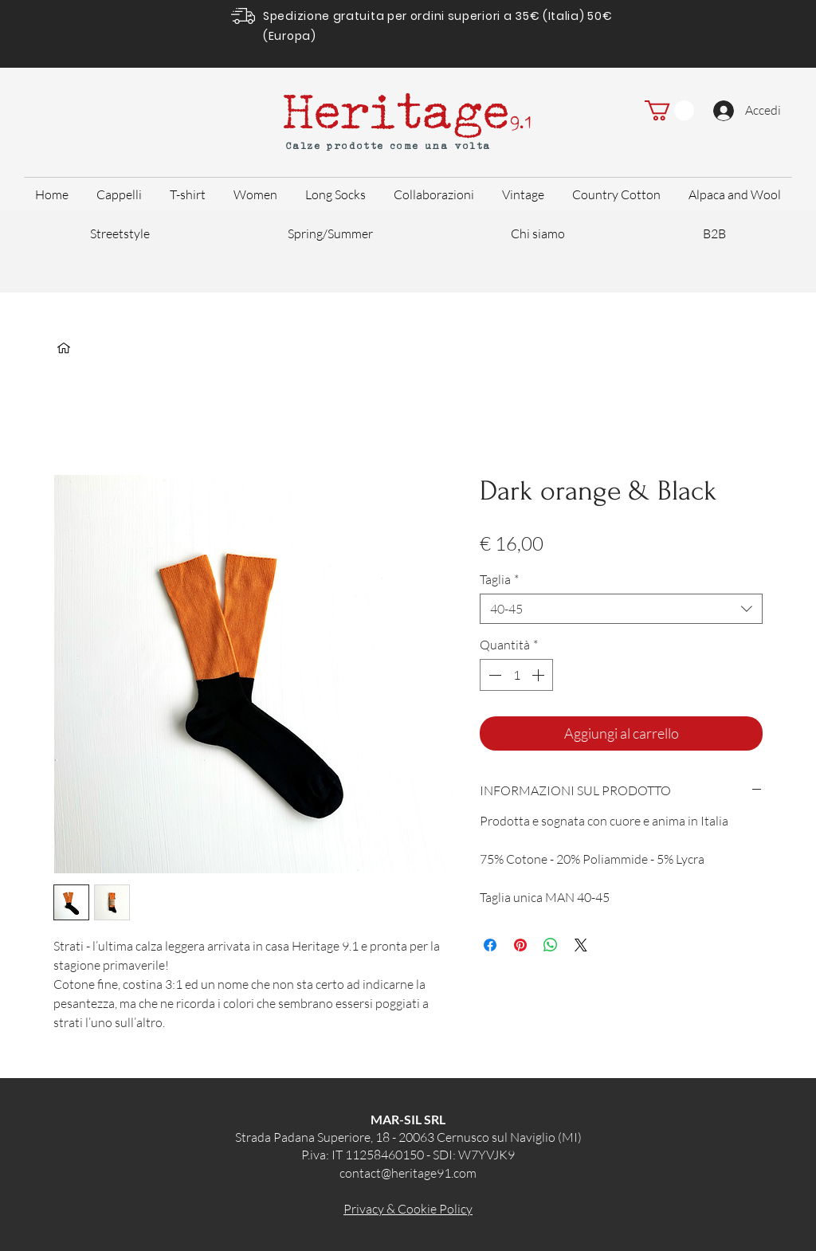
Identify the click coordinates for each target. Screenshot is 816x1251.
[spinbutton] (516, 675)
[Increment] (539, 675)
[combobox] (621, 609)
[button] (669, 110)
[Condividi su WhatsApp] (550, 945)
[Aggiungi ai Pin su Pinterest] (520, 945)
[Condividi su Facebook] (490, 945)
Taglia (499, 579)
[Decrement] (493, 675)
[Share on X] (580, 945)
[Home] (63, 348)
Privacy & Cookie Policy (408, 1209)
